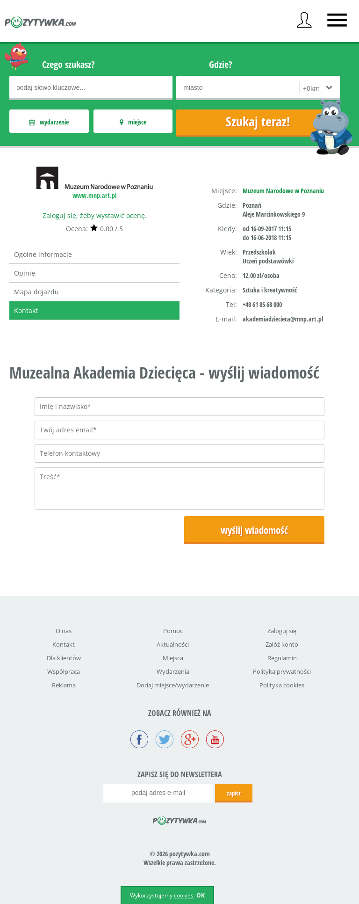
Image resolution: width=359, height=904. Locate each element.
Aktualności (173, 644)
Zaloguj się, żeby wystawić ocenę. (95, 215)
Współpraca (63, 671)
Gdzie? (220, 64)
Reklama (64, 685)
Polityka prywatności (282, 671)
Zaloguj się (281, 631)
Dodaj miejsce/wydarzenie (172, 685)
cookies (184, 895)
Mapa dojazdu (36, 291)
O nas (64, 631)
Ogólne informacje (43, 254)
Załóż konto (282, 644)
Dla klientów (64, 658)
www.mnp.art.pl (94, 195)
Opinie (24, 273)
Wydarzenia (173, 671)
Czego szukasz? (68, 64)
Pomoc (173, 631)
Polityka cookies (281, 685)
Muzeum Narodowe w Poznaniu (283, 190)
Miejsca (173, 658)
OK (200, 895)
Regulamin (282, 658)
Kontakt (26, 310)
